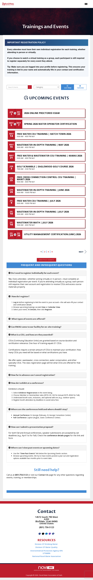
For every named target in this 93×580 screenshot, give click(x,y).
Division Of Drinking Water (46, 544)
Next (82, 251)
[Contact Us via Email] (53, 533)
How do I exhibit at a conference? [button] (27, 383)
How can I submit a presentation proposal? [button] (32, 427)
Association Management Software (46, 568)
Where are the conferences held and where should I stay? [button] (39, 409)
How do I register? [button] (20, 296)
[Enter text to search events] (17, 87)
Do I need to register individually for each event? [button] (35, 273)
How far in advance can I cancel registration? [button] (33, 375)
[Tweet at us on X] (43, 533)
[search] (30, 87)
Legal (65, 575)
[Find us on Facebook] (39, 533)
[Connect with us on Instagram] (49, 533)
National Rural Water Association (46, 556)
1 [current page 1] (41, 252)
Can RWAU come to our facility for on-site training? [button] (36, 327)
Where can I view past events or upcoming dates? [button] (35, 447)
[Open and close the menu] (52, 4)
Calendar (80, 87)
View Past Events (46, 260)
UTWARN (46, 553)
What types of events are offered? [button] (28, 319)
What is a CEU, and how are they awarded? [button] (32, 334)
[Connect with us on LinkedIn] (46, 533)
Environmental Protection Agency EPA (47, 551)
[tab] (46, 273)
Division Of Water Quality (46, 547)
